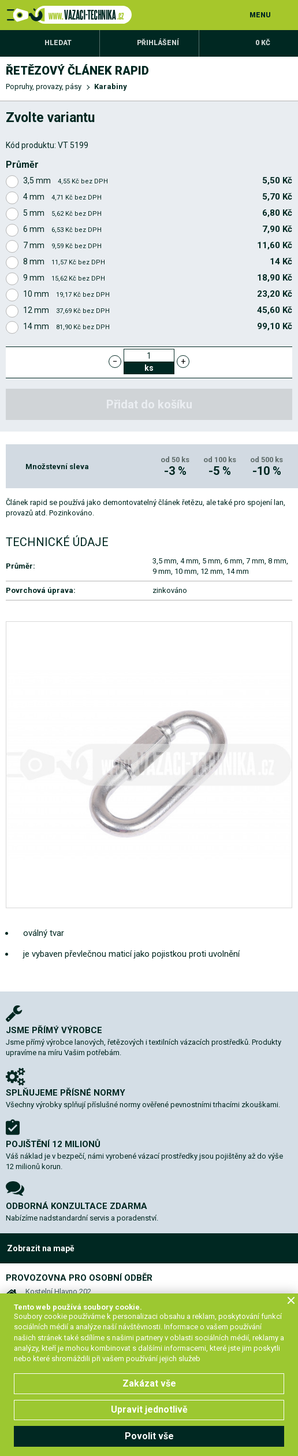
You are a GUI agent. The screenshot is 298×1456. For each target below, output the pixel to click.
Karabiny (110, 86)
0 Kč (262, 43)
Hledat (58, 43)
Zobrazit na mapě (40, 1248)
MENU (260, 15)
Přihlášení (158, 43)
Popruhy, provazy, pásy (43, 86)
